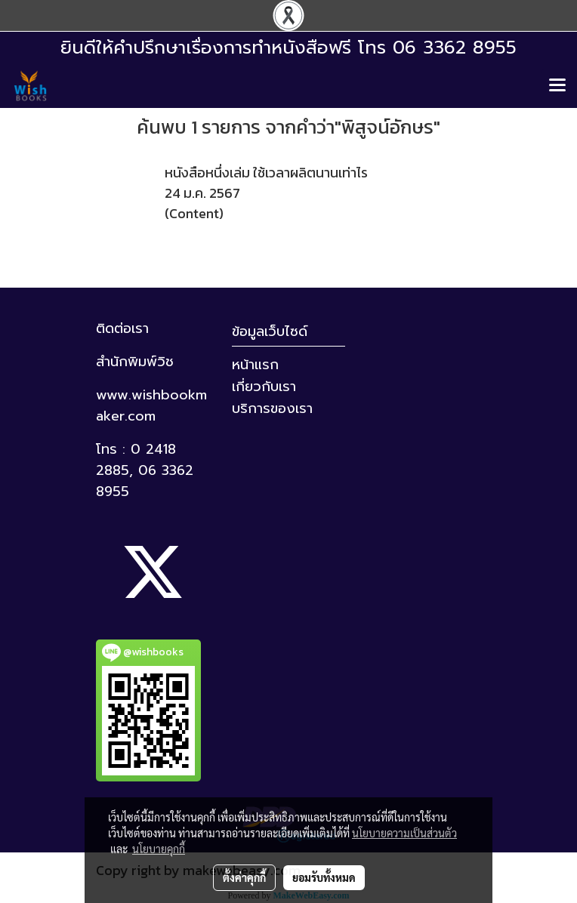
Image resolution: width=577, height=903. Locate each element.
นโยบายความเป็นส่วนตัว (404, 833)
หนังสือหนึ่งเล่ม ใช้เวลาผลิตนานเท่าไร (266, 172)
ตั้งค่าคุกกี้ (244, 877)
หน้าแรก (255, 364)
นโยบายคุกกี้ (158, 848)
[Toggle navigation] (557, 86)
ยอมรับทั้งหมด (324, 877)
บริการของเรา (272, 408)
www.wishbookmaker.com (151, 405)
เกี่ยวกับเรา (264, 386)
